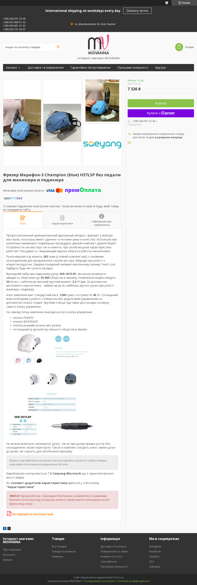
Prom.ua (118, 577)
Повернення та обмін (114, 551)
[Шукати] (58, 47)
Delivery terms (137, 10)
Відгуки (160, 67)
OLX (151, 561)
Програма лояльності (132, 67)
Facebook (155, 551)
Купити (160, 103)
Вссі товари (59, 546)
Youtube (154, 556)
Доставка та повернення (46, 67)
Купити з (161, 113)
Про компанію (12, 549)
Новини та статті (111, 556)
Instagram (155, 546)
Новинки (57, 556)
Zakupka (154, 566)
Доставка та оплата (113, 546)
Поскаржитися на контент (99, 581)
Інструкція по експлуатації (30, 514)
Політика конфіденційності (134, 581)
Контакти (9, 554)
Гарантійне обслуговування (90, 67)
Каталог (11, 67)
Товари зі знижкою (64, 551)
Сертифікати (15, 74)
